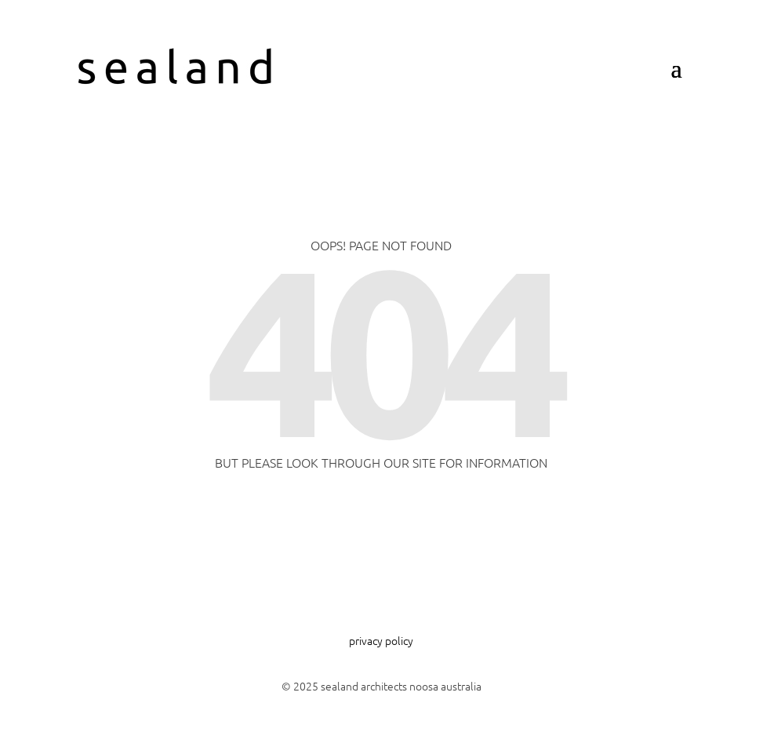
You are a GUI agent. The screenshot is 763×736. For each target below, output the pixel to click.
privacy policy (381, 640)
